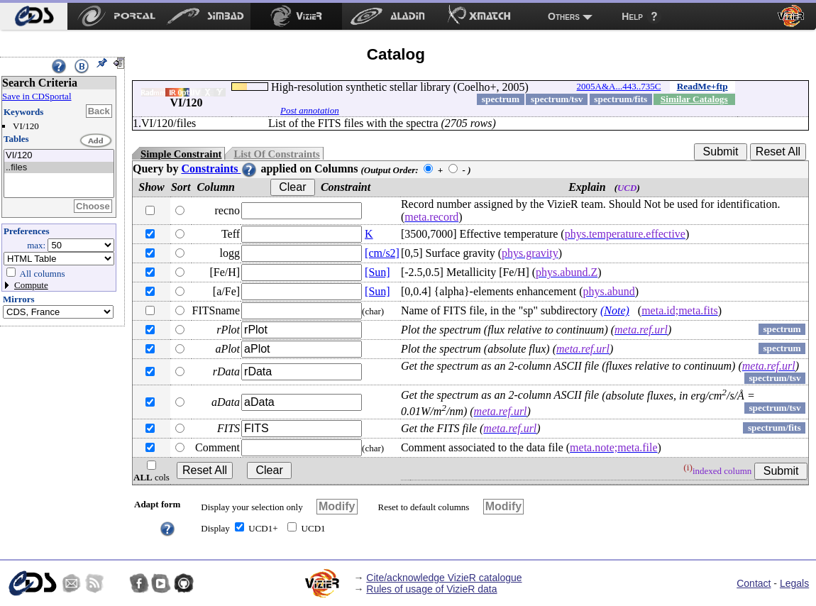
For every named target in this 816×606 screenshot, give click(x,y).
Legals (794, 583)
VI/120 (59, 156)
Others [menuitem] (564, 16)
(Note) (614, 310)
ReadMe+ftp (702, 86)
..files (59, 168)
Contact (754, 583)
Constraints (219, 168)
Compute (31, 285)
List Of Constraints (276, 154)
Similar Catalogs (694, 99)
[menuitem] (33, 16)
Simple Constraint (180, 154)
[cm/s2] (382, 253)
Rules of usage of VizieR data (431, 589)
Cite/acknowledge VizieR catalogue (444, 577)
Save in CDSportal (37, 96)
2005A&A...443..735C (619, 86)
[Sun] (377, 272)
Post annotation (309, 110)
